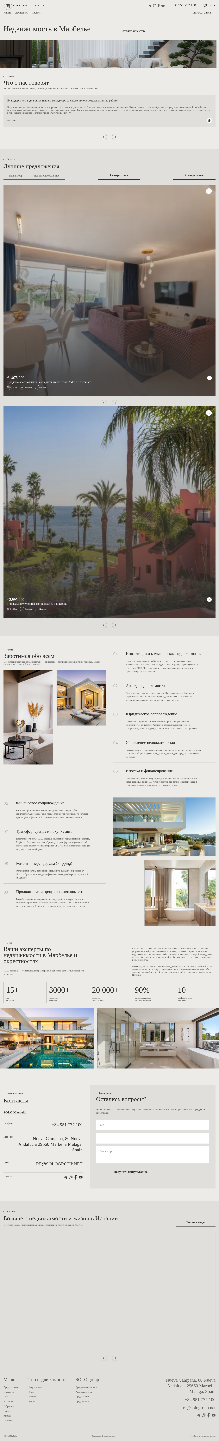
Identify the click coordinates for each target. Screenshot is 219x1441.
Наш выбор (16, 175)
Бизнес (31, 1401)
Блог (5, 1396)
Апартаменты (35, 1387)
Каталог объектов (133, 31)
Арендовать (21, 12)
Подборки (8, 1420)
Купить (7, 12)
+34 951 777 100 (184, 5)
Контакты (8, 1401)
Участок (32, 1396)
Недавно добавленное (46, 175)
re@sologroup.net (59, 1164)
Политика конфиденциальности (103, 1436)
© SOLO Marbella (10, 1436)
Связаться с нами (204, 12)
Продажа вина (82, 1401)
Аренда (7, 1416)
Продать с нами (10, 1387)
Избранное (8, 1406)
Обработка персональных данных (203, 1436)
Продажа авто (82, 1396)
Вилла (31, 1392)
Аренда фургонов (84, 1392)
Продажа (7, 1411)
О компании (9, 1392)
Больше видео (195, 1222)
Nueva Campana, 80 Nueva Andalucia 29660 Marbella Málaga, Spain (191, 1386)
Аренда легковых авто (86, 1387)
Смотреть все (119, 175)
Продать (36, 12)
